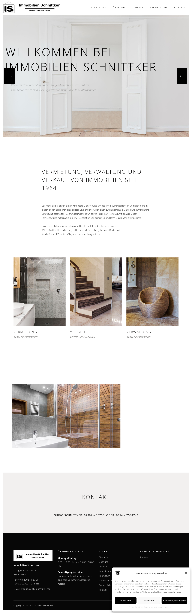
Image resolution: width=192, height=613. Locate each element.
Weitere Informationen (26, 337)
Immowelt (145, 557)
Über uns (103, 562)
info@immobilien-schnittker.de (36, 588)
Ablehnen (149, 600)
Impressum (168, 607)
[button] (186, 573)
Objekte (103, 567)
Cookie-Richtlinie (136, 607)
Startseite (104, 557)
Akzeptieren (125, 600)
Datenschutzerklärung (153, 607)
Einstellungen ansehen (174, 600)
